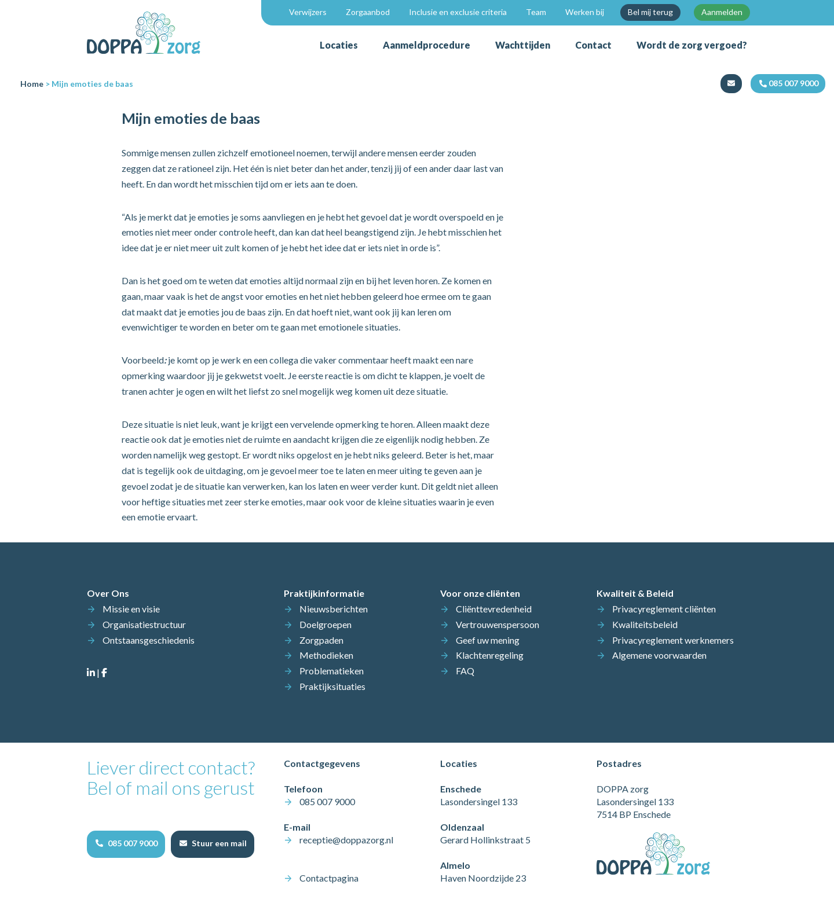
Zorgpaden (321, 639)
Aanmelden (721, 12)
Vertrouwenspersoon (497, 624)
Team (536, 12)
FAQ (465, 670)
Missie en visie (131, 608)
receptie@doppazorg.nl (346, 839)
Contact (593, 44)
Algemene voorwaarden (659, 654)
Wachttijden (522, 44)
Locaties (339, 44)
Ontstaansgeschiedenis (149, 639)
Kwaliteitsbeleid (645, 624)
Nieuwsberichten (333, 608)
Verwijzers (308, 12)
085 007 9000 (327, 801)
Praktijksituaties (332, 686)
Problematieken (331, 670)
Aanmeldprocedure (426, 44)
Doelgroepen (325, 624)
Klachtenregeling (490, 654)
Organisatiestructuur (144, 624)
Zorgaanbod (368, 12)
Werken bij (584, 12)
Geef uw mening (488, 639)
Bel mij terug (650, 12)
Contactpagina (329, 877)
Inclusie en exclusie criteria (458, 12)
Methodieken (326, 654)
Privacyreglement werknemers (673, 639)
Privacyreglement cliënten (664, 608)
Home (31, 84)
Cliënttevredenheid (494, 608)
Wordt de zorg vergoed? (692, 44)
